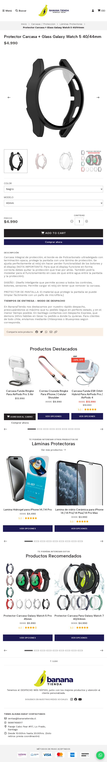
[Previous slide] (9, 97)
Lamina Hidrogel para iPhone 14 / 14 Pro (28, 509)
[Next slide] (97, 97)
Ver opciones (53, 416)
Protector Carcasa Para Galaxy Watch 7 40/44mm (79, 617)
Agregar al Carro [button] (20, 417)
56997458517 (13, 722)
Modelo (8, 197)
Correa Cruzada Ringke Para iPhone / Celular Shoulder (53, 394)
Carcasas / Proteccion (43, 24)
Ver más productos (53, 450)
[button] (55, 332)
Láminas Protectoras (71, 24)
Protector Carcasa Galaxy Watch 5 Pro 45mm (28, 617)
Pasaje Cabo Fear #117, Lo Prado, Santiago (25, 728)
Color (8, 183)
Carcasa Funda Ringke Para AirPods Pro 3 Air (20, 392)
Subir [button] (53, 661)
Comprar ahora (53, 242)
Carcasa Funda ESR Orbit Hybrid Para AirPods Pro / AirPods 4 (87, 394)
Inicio (24, 24)
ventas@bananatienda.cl (20, 718)
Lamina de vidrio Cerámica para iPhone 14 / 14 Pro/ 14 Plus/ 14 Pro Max (79, 511)
